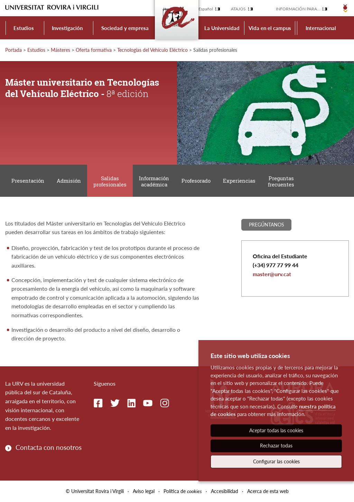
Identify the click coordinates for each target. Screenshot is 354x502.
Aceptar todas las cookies (276, 430)
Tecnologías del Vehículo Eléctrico (152, 50)
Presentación (27, 180)
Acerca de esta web (268, 491)
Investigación (67, 28)
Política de (183, 491)
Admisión (69, 180)
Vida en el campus (270, 28)
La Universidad (222, 28)
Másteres (60, 50)
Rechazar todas (276, 445)
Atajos (238, 8)
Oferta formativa (94, 50)
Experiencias (239, 180)
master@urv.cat (272, 274)
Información (154, 181)
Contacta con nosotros (49, 447)
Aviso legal (144, 491)
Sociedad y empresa (125, 28)
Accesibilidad (224, 491)
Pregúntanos (266, 225)
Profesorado (196, 180)
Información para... (298, 8)
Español (205, 8)
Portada (13, 50)
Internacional (321, 28)
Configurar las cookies (276, 461)
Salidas (110, 181)
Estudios (23, 28)
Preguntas (281, 181)
